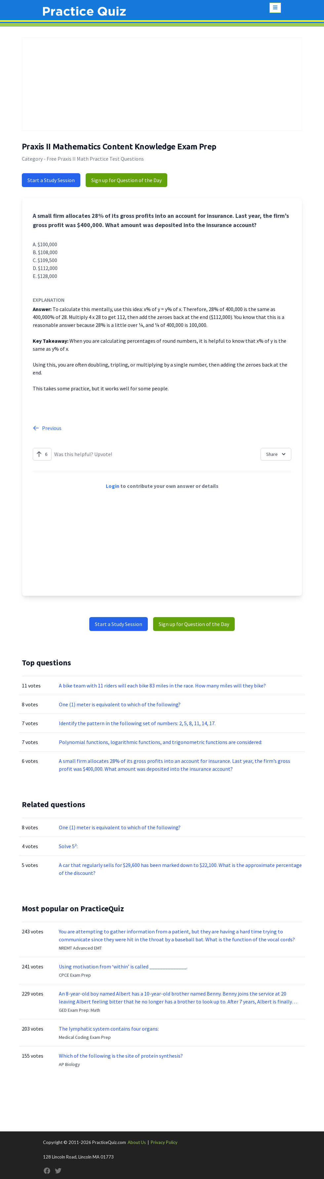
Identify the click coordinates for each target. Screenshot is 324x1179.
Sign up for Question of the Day (126, 180)
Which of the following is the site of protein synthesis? (121, 1055)
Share (276, 454)
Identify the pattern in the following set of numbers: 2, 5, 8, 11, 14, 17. (137, 723)
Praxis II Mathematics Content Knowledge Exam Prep (119, 146)
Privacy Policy (164, 1142)
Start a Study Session (51, 180)
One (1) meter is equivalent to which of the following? (120, 704)
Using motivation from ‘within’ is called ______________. (123, 966)
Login (112, 486)
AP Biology (69, 1064)
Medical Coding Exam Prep (85, 1037)
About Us (137, 1142)
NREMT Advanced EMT (80, 948)
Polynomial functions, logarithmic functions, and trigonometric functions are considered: (160, 742)
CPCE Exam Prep (75, 975)
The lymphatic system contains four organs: (109, 1028)
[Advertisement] (162, 84)
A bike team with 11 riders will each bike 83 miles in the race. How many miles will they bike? (163, 685)
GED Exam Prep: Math (79, 1010)
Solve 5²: (68, 846)
